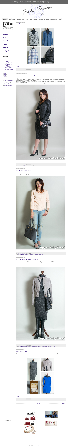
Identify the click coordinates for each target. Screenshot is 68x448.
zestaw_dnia (56, 165)
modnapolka (6, 51)
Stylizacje (13, 19)
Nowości (27, 19)
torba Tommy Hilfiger (42, 346)
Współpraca (35, 19)
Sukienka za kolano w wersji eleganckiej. (25, 75)
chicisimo (5, 54)
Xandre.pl (54, 165)
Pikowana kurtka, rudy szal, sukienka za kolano (8, 68)
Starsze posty (63, 403)
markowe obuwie (37, 165)
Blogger (39, 445)
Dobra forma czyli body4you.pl (9, 69)
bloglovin (5, 38)
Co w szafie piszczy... (53, 19)
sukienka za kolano (44, 165)
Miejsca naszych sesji (41, 19)
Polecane (59, 19)
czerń (22, 165)
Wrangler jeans (36, 254)
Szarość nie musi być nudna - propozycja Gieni (27, 259)
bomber (23, 346)
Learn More (53, 2)
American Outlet (20, 165)
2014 (5, 74)
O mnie (10, 19)
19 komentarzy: (24, 253)
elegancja (25, 165)
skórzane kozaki (31, 346)
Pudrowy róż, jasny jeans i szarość (24, 170)
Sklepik (47, 19)
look (34, 165)
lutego (6, 58)
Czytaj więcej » (18, 66)
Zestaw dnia (19, 19)
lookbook (5, 41)
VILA (31, 254)
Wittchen (33, 254)
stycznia (6, 70)
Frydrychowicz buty (26, 346)
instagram (5, 47)
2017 (5, 57)
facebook (5, 34)
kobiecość (32, 165)
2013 (5, 75)
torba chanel (47, 165)
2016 (5, 72)
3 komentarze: (23, 345)
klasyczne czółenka (28, 165)
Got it (57, 2)
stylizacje (30, 254)
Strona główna (5, 19)
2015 (5, 73)
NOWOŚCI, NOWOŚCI (21, 24)
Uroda (23, 19)
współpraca (51, 165)
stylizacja (40, 165)
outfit (27, 254)
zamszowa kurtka (50, 346)
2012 (5, 76)
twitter (5, 44)
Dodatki (31, 19)
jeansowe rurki (24, 254)
